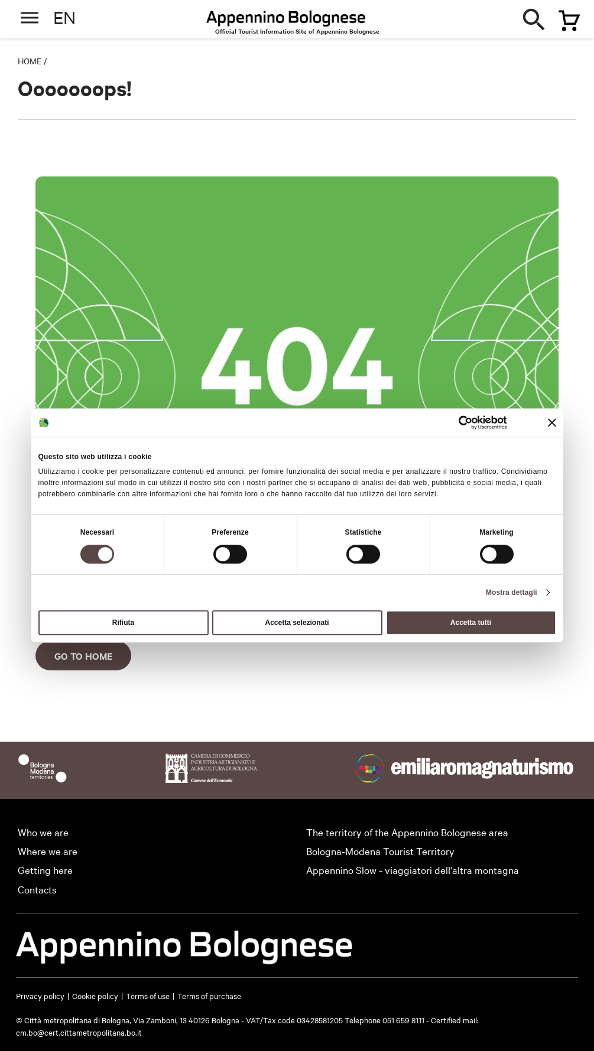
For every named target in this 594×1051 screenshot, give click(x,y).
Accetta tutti (470, 622)
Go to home (83, 655)
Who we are (43, 832)
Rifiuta (123, 622)
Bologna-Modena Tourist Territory (380, 850)
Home (29, 61)
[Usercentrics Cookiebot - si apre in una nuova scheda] (455, 422)
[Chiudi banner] (552, 422)
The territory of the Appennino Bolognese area (407, 832)
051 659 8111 (403, 1019)
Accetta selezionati (297, 622)
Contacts (37, 889)
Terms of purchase (209, 995)
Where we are (47, 850)
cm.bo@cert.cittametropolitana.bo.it (79, 1032)
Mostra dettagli (511, 592)
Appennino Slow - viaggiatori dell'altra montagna (412, 869)
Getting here (45, 869)
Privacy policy (40, 995)
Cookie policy (95, 995)
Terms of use (148, 995)
